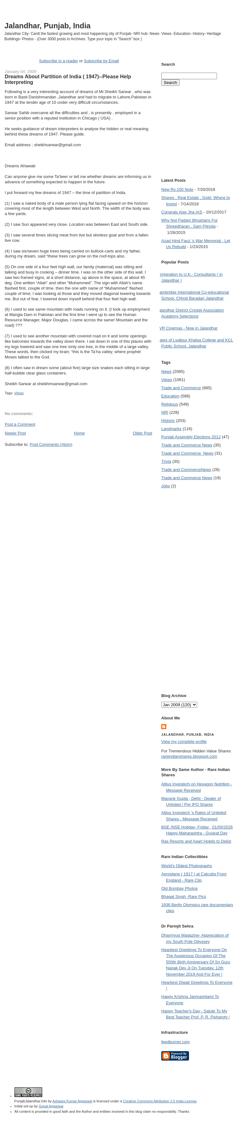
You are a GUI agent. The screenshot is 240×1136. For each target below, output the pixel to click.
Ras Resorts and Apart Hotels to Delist (196, 841)
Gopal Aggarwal (51, 1106)
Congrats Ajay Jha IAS (181, 212)
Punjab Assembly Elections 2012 (191, 437)
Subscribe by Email (101, 60)
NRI (164, 412)
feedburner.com (175, 1041)
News (166, 371)
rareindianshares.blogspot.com (189, 756)
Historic (168, 420)
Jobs (165, 486)
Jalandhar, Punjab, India (47, 25)
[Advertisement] (63, 513)
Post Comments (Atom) (51, 444)
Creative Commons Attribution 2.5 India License (160, 1101)
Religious (169, 404)
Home (79, 433)
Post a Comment (20, 424)
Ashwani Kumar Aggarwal (72, 1101)
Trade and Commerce (181, 387)
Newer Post (15, 433)
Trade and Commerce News (186, 469)
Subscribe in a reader (58, 60)
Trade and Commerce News (186, 445)
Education (170, 396)
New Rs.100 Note (177, 189)
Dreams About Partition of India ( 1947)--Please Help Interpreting (68, 79)
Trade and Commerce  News (187, 453)
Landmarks (171, 428)
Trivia (166, 461)
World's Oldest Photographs (186, 865)
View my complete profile (184, 741)
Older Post (142, 433)
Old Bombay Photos (179, 888)
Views (19, 393)
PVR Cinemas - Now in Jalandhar (187, 328)
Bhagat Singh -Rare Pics (183, 896)
